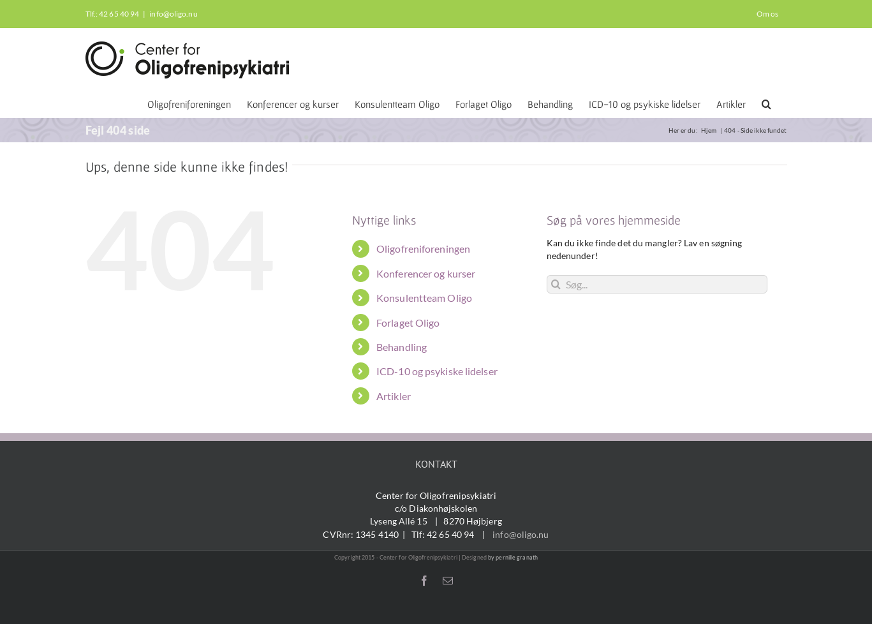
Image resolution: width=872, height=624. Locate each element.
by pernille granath (513, 557)
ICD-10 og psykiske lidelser (437, 371)
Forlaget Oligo (408, 322)
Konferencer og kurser (425, 273)
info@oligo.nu (173, 14)
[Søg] (556, 284)
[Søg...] (657, 284)
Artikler (393, 396)
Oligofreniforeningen (423, 248)
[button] (766, 103)
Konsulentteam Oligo (424, 298)
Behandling (401, 347)
